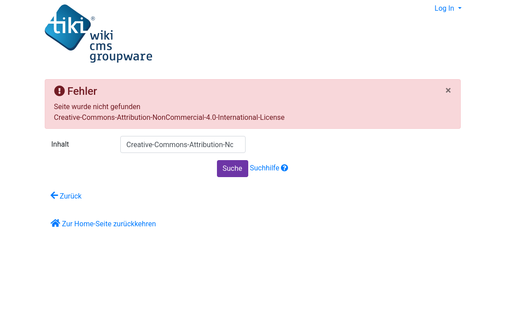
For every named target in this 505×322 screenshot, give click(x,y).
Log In (445, 8)
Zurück (66, 195)
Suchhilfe (269, 168)
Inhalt (60, 144)
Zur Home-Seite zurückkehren (103, 223)
